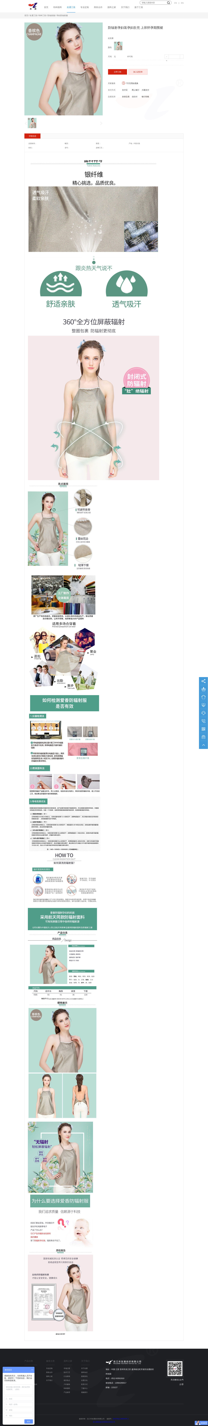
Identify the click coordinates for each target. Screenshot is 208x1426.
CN (175, 3)
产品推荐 (67, 1392)
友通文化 (84, 1380)
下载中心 (84, 1388)
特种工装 (42, 15)
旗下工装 (139, 7)
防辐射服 (51, 15)
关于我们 (125, 7)
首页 (46, 7)
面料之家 (111, 7)
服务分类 (50, 1361)
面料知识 (84, 1372)
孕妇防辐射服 (62, 15)
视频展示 (84, 1392)
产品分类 (28, 1361)
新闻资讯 (84, 1376)
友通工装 (71, 7)
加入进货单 (138, 72)
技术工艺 (67, 1372)
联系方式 (84, 1384)
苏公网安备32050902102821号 (104, 1422)
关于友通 (84, 1368)
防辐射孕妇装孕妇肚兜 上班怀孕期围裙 (135, 27)
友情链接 (28, 1400)
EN (182, 3)
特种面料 (57, 7)
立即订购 (117, 72)
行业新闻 (67, 1376)
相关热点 (67, 1380)
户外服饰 (67, 1384)
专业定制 (84, 7)
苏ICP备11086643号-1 (121, 1419)
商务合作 (98, 7)
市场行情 (67, 1368)
